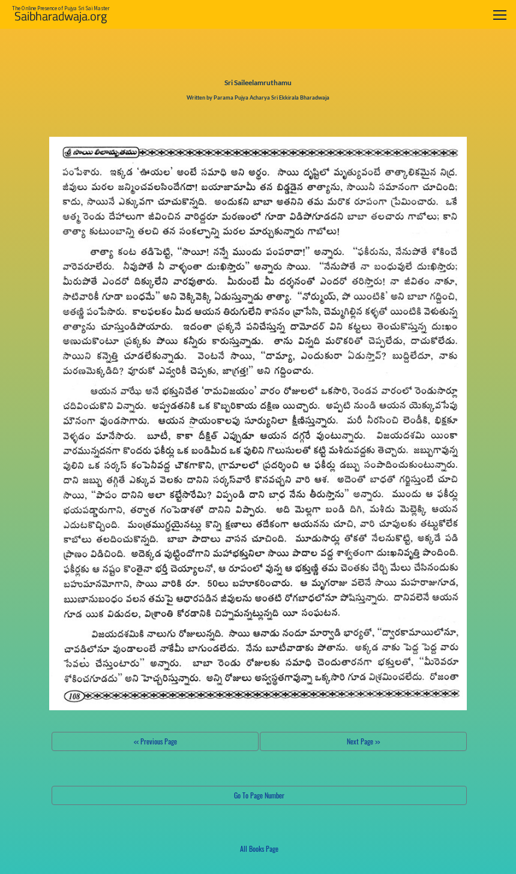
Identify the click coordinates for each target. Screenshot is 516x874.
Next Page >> (363, 741)
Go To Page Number (259, 795)
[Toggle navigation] (500, 14)
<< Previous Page (155, 741)
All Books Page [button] (259, 848)
